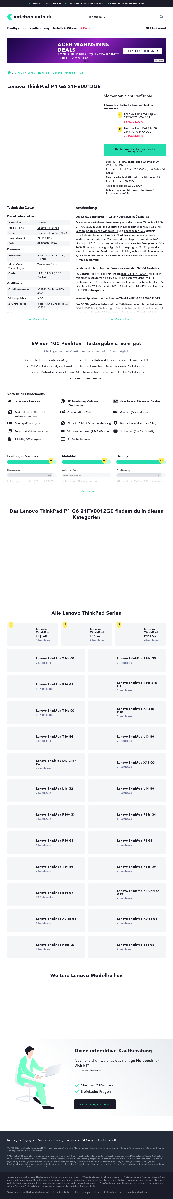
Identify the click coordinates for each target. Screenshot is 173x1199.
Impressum (72, 1140)
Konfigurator (16, 28)
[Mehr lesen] (38, 319)
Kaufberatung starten (93, 1104)
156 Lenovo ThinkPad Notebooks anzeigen (135, 150)
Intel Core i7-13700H (134, 273)
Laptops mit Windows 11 (102, 230)
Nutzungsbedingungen (21, 1140)
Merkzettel (158, 28)
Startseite (9, 72)
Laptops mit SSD (134, 230)
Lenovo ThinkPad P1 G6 (68, 72)
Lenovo (19, 72)
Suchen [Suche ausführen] (162, 17)
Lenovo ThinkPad (39, 72)
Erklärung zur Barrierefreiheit (98, 1140)
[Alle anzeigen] (86, 491)
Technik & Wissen (65, 28)
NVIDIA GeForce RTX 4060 (139, 177)
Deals (87, 28)
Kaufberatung (39, 28)
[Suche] (126, 17)
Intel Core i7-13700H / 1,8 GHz (139, 169)
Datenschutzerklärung (50, 1140)
